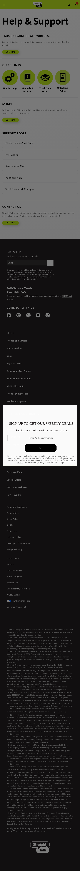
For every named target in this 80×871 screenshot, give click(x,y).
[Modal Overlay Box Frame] (40, 435)
